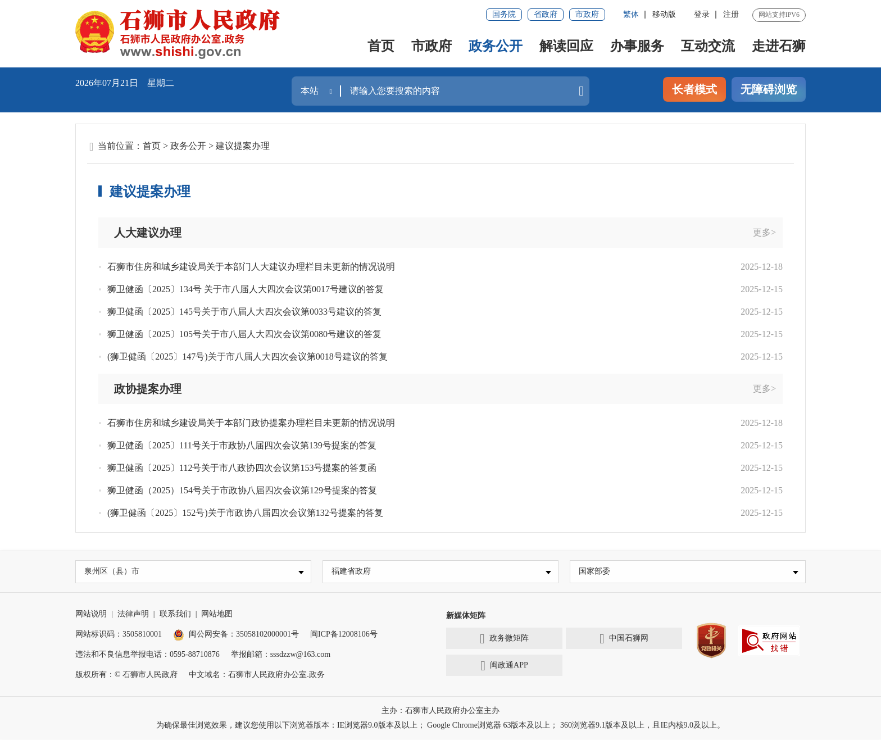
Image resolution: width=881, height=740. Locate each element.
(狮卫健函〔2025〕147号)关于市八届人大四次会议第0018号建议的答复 (247, 356)
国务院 (504, 14)
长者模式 (694, 89)
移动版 (664, 14)
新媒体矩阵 (465, 616)
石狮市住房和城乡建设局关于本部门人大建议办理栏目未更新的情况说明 (251, 266)
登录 (702, 14)
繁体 (631, 14)
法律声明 (133, 614)
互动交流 (708, 46)
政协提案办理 (147, 389)
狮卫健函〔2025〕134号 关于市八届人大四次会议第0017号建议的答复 (245, 289)
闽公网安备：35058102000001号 (236, 634)
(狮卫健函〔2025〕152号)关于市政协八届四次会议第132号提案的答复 (245, 512)
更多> (764, 232)
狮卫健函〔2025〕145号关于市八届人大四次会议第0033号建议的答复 (244, 311)
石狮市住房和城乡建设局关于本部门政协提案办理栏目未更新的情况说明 (251, 423)
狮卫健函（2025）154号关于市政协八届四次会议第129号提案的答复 (242, 490)
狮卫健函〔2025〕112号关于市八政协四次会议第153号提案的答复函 (241, 468)
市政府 (587, 14)
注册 (731, 14)
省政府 (545, 14)
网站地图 (217, 614)
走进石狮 (779, 46)
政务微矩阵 (504, 639)
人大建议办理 (147, 232)
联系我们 (175, 614)
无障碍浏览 (769, 89)
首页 (380, 46)
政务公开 (496, 46)
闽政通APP (504, 666)
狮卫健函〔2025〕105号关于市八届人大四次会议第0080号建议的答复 (244, 334)
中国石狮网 (624, 639)
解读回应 (566, 46)
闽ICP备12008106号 (344, 634)
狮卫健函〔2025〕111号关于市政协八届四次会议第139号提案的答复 (241, 445)
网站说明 (91, 614)
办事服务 (637, 46)
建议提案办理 (243, 146)
